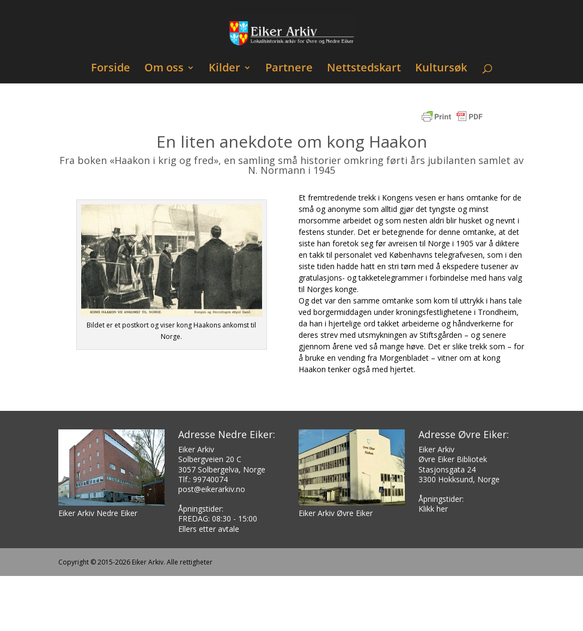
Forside (110, 69)
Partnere (289, 69)
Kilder (224, 69)
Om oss (164, 69)
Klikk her (433, 508)
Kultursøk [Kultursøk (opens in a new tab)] (441, 69)
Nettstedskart (364, 69)
